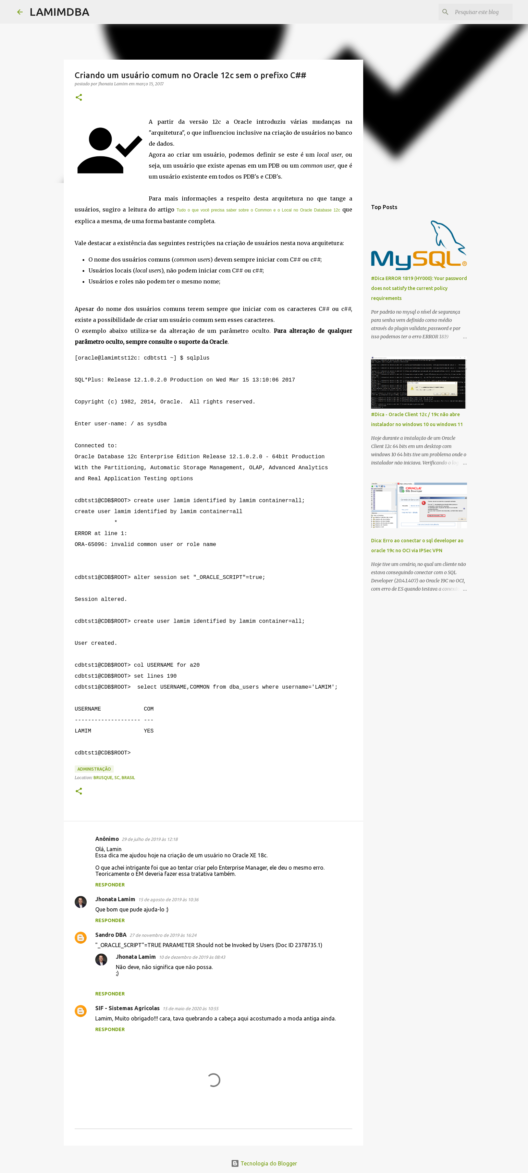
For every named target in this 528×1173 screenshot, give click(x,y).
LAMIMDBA (59, 11)
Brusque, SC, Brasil (114, 777)
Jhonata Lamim (115, 899)
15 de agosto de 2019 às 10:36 (168, 899)
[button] (79, 97)
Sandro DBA (111, 935)
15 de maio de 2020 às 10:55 (190, 1008)
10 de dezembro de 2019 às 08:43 (192, 957)
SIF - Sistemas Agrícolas (127, 1008)
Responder (110, 884)
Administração (94, 769)
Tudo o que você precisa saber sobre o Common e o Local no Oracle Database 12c (258, 210)
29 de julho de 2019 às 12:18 (149, 839)
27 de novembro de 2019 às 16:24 (163, 935)
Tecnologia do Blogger (264, 1163)
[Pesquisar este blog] (477, 12)
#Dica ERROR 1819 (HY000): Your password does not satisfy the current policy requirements (419, 288)
